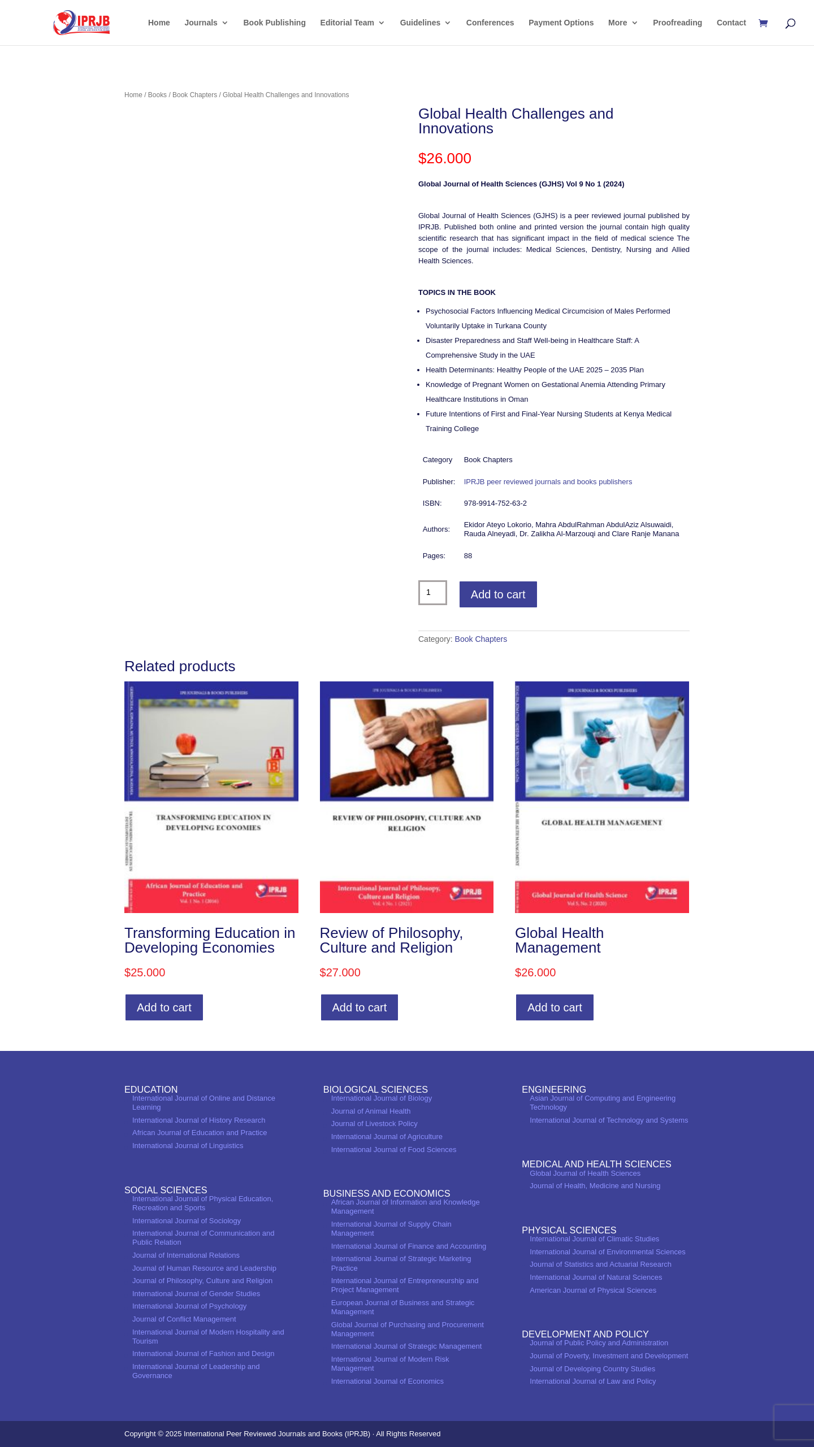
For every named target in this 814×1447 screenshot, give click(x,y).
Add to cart (498, 594)
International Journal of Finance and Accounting (409, 1246)
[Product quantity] (432, 592)
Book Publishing (275, 23)
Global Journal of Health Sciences (585, 1173)
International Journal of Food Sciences (394, 1149)
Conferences (490, 23)
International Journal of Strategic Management (406, 1346)
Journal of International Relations (186, 1255)
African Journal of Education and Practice (199, 1132)
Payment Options (561, 23)
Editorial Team (347, 23)
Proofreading (677, 23)
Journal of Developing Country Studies (592, 1369)
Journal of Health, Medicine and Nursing (595, 1185)
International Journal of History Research (199, 1120)
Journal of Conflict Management (184, 1319)
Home (159, 23)
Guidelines (420, 23)
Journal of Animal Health (371, 1111)
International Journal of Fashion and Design (203, 1353)
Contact (731, 23)
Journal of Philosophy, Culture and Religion (202, 1280)
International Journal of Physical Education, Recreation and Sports (202, 1203)
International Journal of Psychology (189, 1306)
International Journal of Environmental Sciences (607, 1252)
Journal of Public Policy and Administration (599, 1343)
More (617, 23)
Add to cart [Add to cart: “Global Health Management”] (554, 1007)
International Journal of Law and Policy (593, 1381)
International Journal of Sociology (186, 1220)
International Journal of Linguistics (188, 1145)
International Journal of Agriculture (387, 1136)
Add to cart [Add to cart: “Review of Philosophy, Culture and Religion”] (359, 1007)
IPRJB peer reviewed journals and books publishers (548, 481)
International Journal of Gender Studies (196, 1293)
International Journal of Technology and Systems (609, 1120)
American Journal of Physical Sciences (593, 1290)
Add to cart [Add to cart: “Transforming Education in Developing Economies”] (164, 1007)
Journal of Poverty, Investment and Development (609, 1356)
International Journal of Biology (381, 1098)
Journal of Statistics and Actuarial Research (601, 1264)
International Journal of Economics (387, 1381)
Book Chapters (194, 95)
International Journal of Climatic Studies (594, 1239)
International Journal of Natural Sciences (596, 1277)
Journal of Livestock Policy (374, 1123)
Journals (201, 23)
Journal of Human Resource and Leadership (204, 1268)
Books (157, 95)
